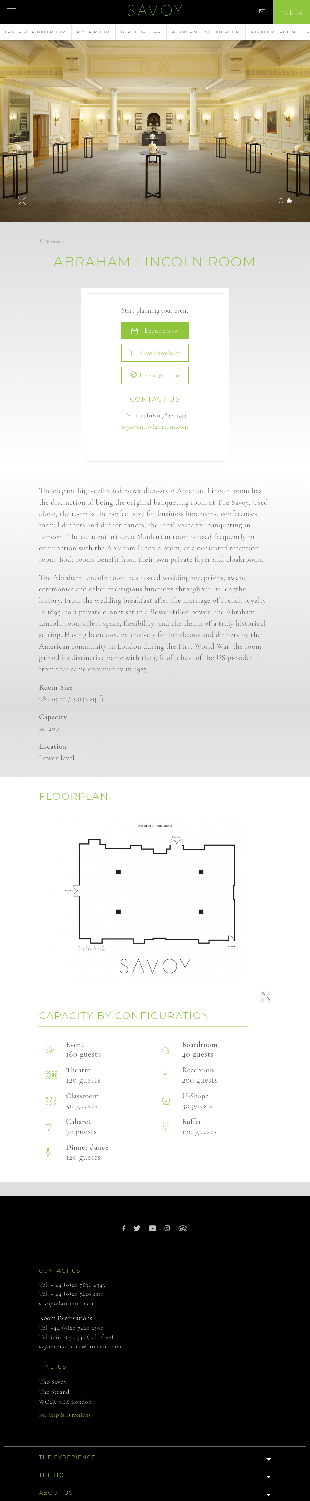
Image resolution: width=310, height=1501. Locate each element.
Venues (55, 241)
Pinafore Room (273, 31)
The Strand (54, 1391)
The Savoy (53, 1381)
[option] (155, 123)
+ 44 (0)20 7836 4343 (160, 415)
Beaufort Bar (141, 31)
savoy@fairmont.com (67, 1303)
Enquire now (155, 330)
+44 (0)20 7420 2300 (77, 1327)
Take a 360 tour (155, 375)
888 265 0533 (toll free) (82, 1337)
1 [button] (281, 200)
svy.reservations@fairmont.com (81, 1346)
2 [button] (289, 200)
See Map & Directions (64, 1414)
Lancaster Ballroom (35, 31)
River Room (93, 31)
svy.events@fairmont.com (155, 427)
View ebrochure (155, 353)
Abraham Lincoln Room (206, 31)
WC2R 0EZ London (65, 1401)
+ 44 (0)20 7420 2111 (77, 1293)
